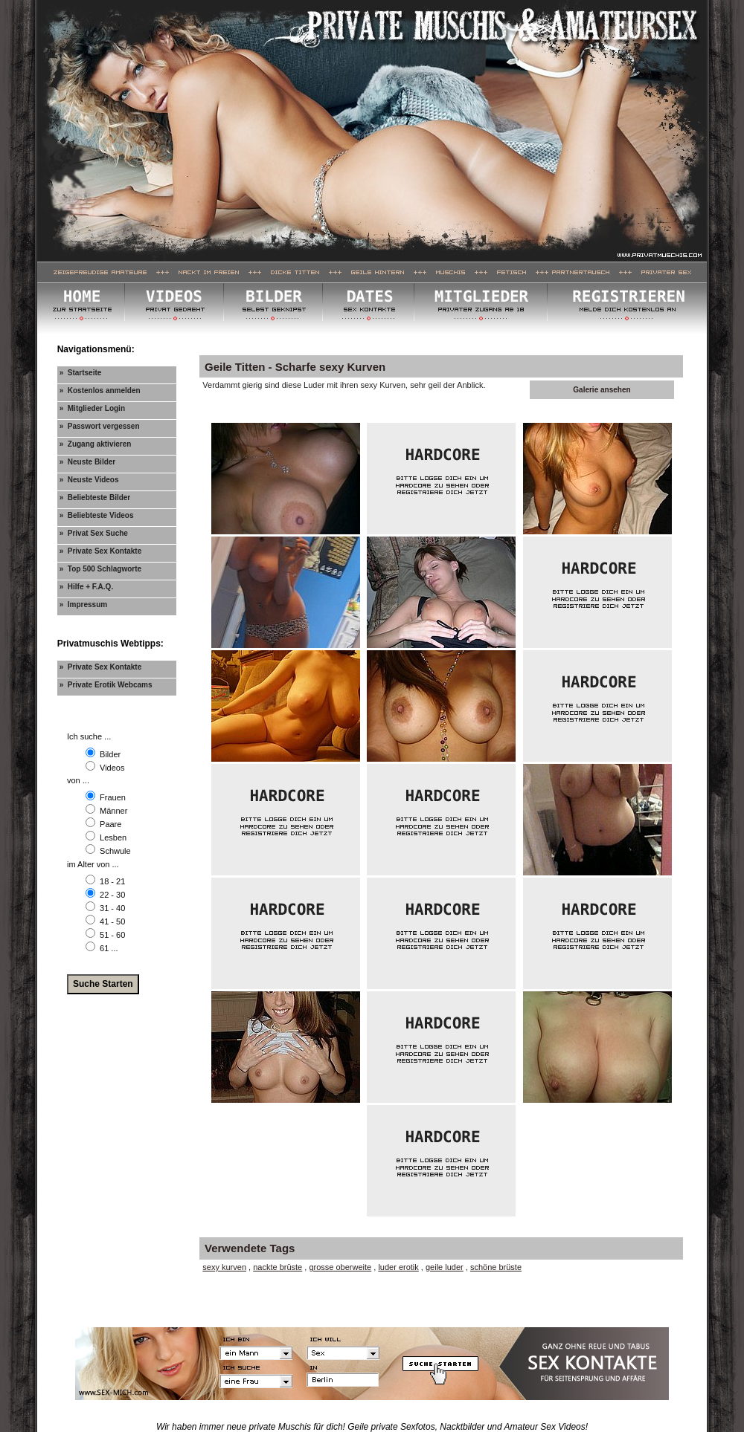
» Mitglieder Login (92, 408)
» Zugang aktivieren (96, 444)
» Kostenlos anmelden (100, 390)
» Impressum (83, 604)
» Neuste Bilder (88, 462)
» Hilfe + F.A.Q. (87, 587)
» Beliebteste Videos (97, 515)
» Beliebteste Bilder (95, 497)
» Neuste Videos (89, 480)
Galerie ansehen (601, 390)
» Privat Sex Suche (94, 533)
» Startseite (81, 373)
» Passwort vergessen (100, 426)
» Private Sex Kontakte (101, 551)
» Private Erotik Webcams (106, 685)
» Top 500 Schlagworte (100, 569)
